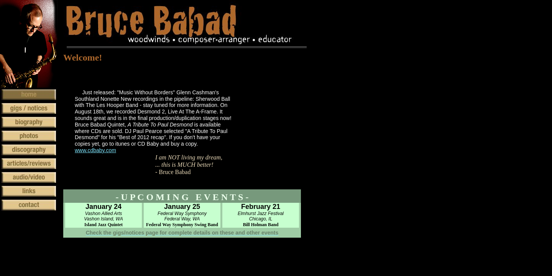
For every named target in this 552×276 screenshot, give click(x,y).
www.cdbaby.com (95, 150)
